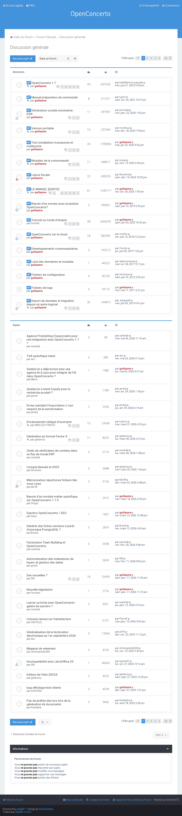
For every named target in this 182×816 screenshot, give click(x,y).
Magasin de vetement (41, 648)
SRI (121, 558)
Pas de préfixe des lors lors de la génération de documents (48, 702)
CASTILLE (36, 622)
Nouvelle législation (40, 589)
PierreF (123, 618)
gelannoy (40, 439)
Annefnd (124, 174)
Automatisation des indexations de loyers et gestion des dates (50, 560)
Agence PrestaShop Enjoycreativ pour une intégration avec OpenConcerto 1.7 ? (53, 339)
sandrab (35, 346)
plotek (34, 412)
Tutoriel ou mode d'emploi (49, 220)
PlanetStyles (46, 809)
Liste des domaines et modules (52, 261)
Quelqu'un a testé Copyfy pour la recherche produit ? (48, 390)
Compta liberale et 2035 (43, 467)
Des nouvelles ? (37, 575)
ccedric (123, 234)
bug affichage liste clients (44, 687)
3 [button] (151, 58)
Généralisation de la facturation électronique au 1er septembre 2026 (51, 633)
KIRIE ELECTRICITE (45, 425)
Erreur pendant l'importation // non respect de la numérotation (50, 407)
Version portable (42, 128)
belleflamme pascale (131, 82)
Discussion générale (29, 47)
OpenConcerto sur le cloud (49, 234)
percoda (124, 110)
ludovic (123, 421)
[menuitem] (30, 5)
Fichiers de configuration (48, 274)
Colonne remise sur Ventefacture (49, 619)
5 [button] (159, 58)
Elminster (36, 470)
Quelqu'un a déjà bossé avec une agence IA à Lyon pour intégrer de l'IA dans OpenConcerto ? (51, 372)
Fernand (35, 592)
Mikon (34, 379)
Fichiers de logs (42, 288)
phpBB (20, 809)
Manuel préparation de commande (54, 97)
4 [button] (155, 58)
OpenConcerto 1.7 (43, 83)
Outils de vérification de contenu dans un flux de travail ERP (52, 452)
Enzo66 (35, 223)
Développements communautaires (54, 248)
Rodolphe (36, 707)
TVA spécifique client (41, 356)
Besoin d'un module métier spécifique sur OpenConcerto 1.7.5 (52, 498)
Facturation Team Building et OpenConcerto (46, 544)
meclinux (124, 127)
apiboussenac (127, 261)
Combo (123, 248)
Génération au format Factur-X (47, 436)
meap (122, 160)
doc (33, 359)
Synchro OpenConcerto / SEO (47, 513)
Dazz (34, 516)
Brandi (34, 532)
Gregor (35, 503)
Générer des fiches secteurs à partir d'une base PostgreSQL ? (51, 527)
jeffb (122, 631)
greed (34, 395)
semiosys (124, 274)
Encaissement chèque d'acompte (49, 422)
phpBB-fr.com (23, 811)
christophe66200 (40, 651)
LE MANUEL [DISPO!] (45, 189)
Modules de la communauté (50, 160)
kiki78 (34, 486)
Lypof (122, 97)
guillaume (40, 86)
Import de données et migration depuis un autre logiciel (50, 302)
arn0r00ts (36, 690)
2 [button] (147, 58)
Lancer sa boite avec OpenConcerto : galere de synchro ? (51, 604)
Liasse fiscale (40, 175)
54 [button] (166, 58)
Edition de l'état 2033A (42, 674)
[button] (137, 58)
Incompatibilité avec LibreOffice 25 (50, 661)
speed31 (124, 661)
